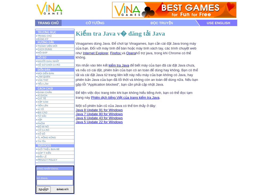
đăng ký (43, 39)
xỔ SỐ (41, 133)
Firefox (116, 53)
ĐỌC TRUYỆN (162, 23)
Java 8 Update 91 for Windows (99, 110)
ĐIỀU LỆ (42, 156)
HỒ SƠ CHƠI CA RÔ (49, 65)
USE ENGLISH (218, 23)
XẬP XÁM (43, 102)
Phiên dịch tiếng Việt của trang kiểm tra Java (125, 97)
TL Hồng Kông (47, 137)
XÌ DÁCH (43, 95)
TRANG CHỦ (48, 23)
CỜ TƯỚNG (95, 23)
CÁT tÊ (42, 98)
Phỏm (41, 123)
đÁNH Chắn (45, 92)
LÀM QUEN (44, 76)
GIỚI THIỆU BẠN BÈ (49, 149)
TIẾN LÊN (43, 105)
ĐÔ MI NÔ (43, 126)
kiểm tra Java (119, 65)
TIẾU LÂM (43, 83)
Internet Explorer (95, 53)
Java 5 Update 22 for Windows (99, 122)
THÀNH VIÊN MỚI (47, 46)
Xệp (40, 119)
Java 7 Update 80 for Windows (99, 114)
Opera (131, 53)
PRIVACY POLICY (47, 160)
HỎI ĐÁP (43, 52)
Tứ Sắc (42, 116)
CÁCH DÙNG (45, 49)
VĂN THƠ (43, 80)
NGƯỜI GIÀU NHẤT (49, 61)
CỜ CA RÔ (43, 130)
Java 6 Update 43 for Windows (99, 118)
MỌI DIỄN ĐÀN (46, 73)
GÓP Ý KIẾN (44, 153)
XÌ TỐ (41, 109)
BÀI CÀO (43, 112)
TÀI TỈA (42, 141)
